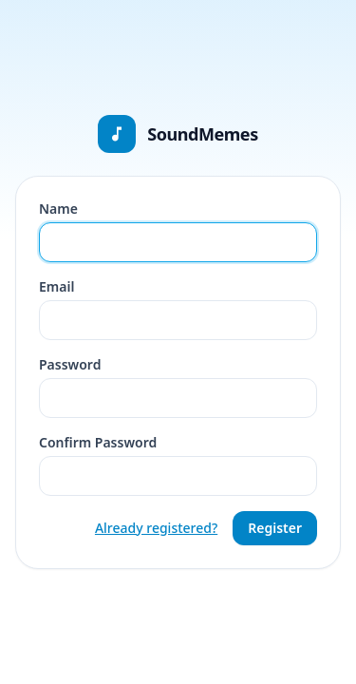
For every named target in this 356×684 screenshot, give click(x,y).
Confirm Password (98, 442)
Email (56, 286)
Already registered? (156, 528)
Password (70, 364)
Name (58, 209)
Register (275, 528)
